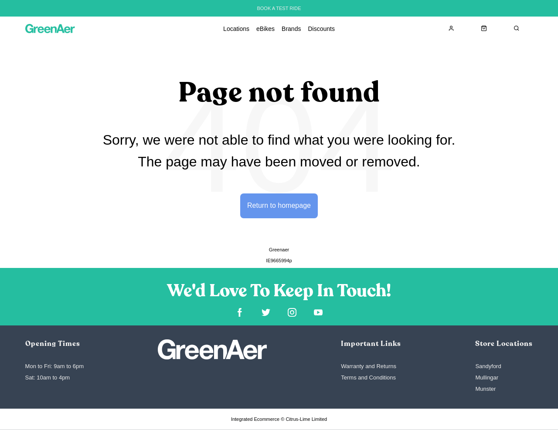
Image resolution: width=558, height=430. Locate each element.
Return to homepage (279, 205)
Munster (485, 389)
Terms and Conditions (368, 377)
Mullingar (486, 377)
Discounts (321, 29)
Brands (291, 29)
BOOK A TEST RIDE (279, 8)
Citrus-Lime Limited (306, 419)
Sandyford (488, 366)
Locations (236, 29)
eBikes (265, 29)
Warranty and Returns (368, 366)
